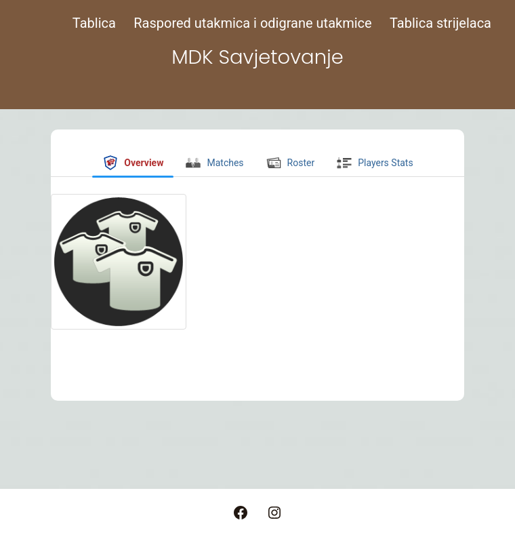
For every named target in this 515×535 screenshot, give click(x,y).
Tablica (94, 23)
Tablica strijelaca (440, 23)
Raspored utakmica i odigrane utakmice (252, 23)
